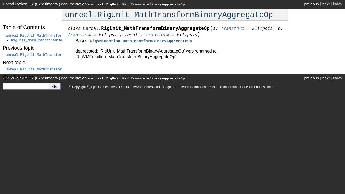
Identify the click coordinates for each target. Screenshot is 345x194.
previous (311, 4)
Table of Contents (24, 27)
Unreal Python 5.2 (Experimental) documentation (45, 4)
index (337, 4)
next (326, 4)
